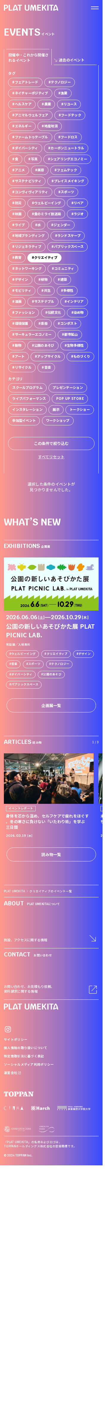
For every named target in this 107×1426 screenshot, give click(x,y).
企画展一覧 (51, 705)
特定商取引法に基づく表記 (24, 1056)
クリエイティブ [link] (57, 654)
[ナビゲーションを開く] (95, 8)
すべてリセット (51, 457)
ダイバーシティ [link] (21, 674)
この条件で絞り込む (51, 443)
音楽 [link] (14, 664)
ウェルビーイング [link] (23, 654)
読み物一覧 (51, 854)
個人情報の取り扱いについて (26, 1047)
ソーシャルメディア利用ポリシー (29, 1064)
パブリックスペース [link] (25, 684)
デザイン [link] (84, 654)
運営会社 (12, 1072)
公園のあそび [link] (52, 674)
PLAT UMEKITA (14, 891)
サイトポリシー (15, 1039)
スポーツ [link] (34, 664)
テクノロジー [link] (60, 664)
